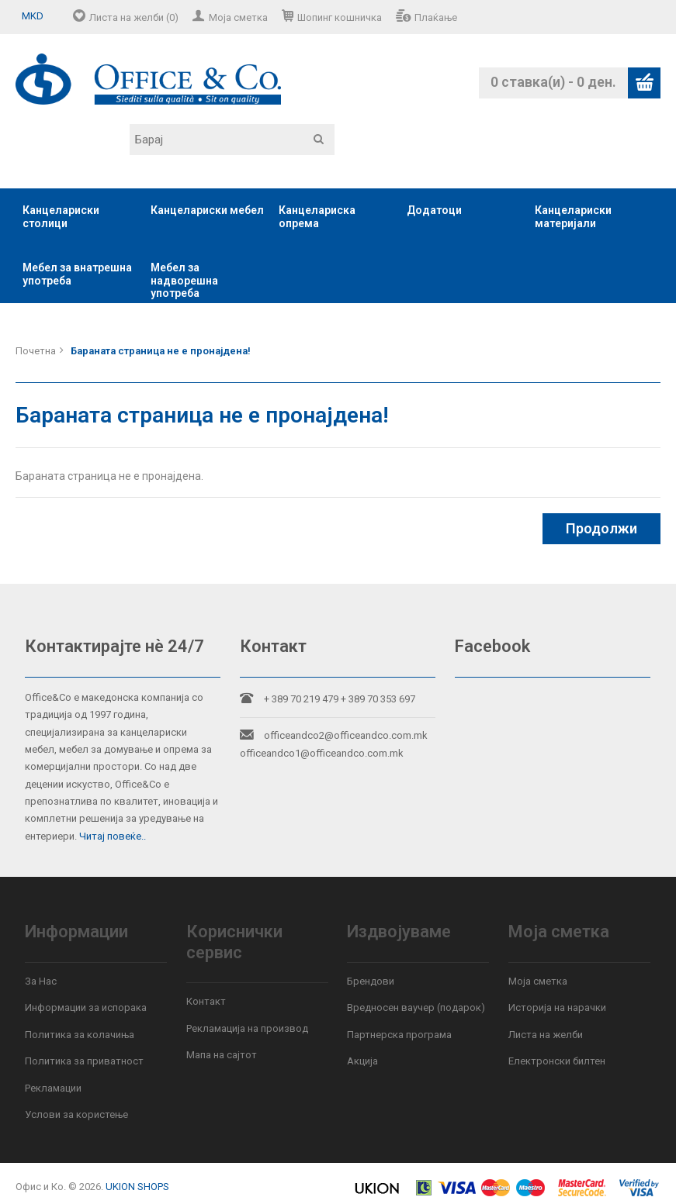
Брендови (370, 981)
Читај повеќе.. (112, 836)
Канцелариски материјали (573, 216)
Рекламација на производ (247, 1028)
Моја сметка (238, 17)
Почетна (36, 351)
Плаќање (435, 17)
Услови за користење (76, 1114)
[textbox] (232, 139)
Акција (362, 1061)
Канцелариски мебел (207, 210)
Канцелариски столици (61, 216)
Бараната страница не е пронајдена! (161, 351)
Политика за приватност (84, 1061)
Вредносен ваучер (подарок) (416, 1007)
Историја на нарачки (557, 1007)
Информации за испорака (86, 1007)
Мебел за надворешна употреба (184, 280)
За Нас (41, 981)
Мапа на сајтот (221, 1055)
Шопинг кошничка (339, 17)
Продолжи (601, 528)
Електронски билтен (556, 1061)
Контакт (206, 1001)
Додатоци (434, 210)
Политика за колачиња (79, 1034)
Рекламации (53, 1088)
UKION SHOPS (137, 1186)
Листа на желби (545, 1034)
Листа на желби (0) (134, 17)
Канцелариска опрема (317, 216)
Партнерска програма (399, 1034)
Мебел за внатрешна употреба (77, 274)
